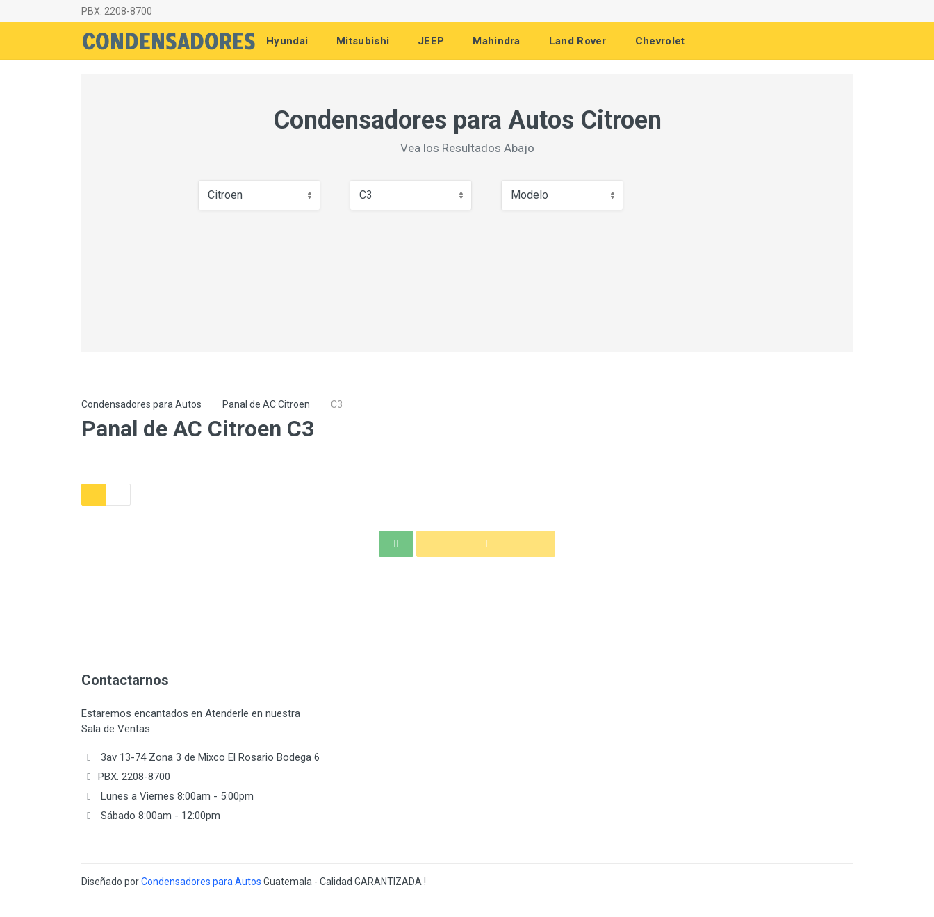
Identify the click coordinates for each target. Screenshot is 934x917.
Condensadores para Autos (141, 404)
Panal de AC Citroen (266, 404)
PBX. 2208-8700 (116, 11)
